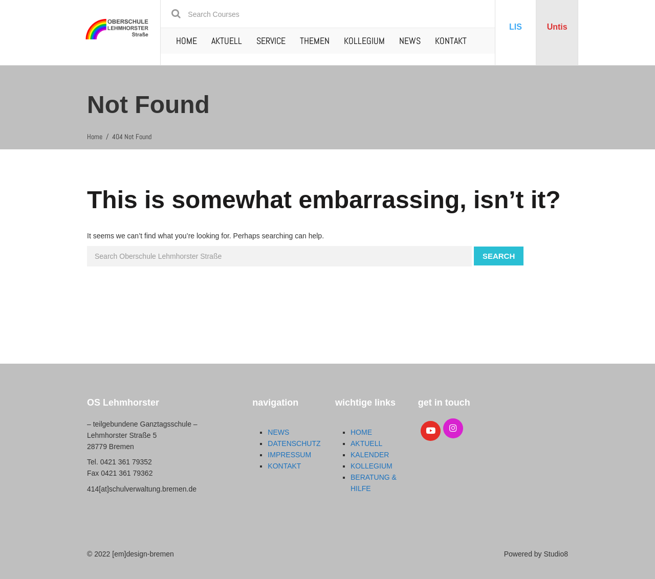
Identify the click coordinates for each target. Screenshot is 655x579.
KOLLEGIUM (364, 41)
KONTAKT (451, 41)
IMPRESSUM (289, 455)
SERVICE (271, 41)
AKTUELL (226, 41)
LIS (515, 27)
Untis (557, 27)
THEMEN (315, 41)
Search (499, 256)
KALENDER (370, 455)
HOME (186, 41)
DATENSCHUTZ (294, 443)
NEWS (410, 41)
